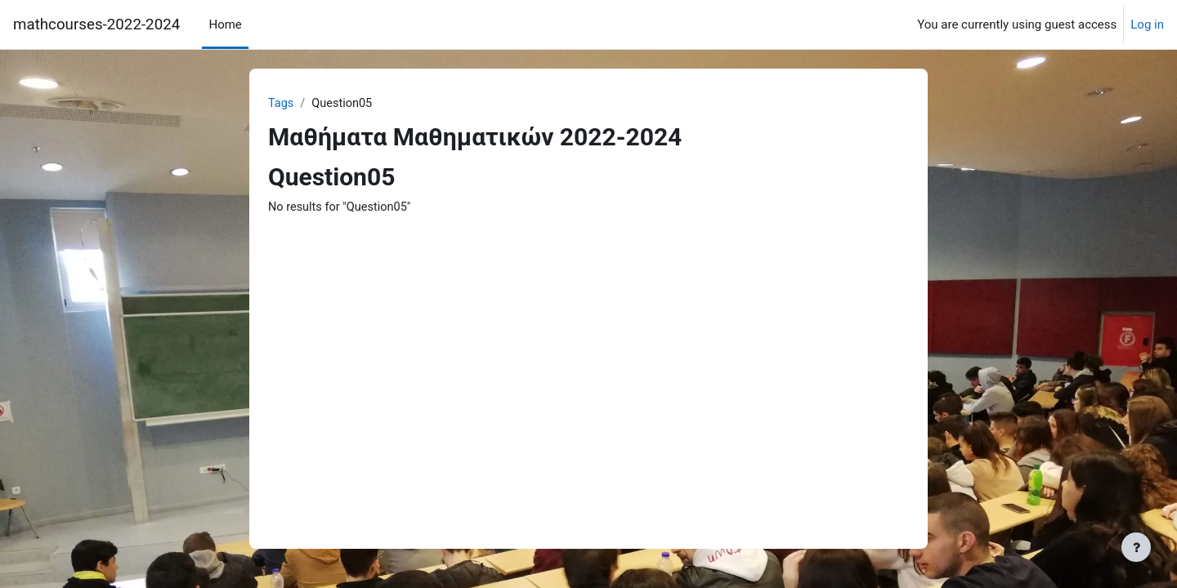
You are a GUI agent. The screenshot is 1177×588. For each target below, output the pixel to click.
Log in (1147, 24)
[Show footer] (1136, 547)
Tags (281, 103)
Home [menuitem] (224, 24)
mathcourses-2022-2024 (96, 24)
